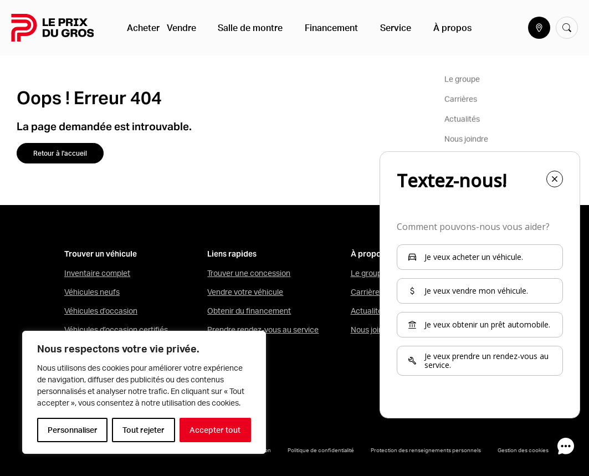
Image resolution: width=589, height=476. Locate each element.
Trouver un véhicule (100, 254)
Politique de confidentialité (321, 450)
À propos (425, 28)
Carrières (367, 292)
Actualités (368, 310)
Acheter (145, 28)
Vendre (189, 28)
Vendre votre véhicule (245, 292)
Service (377, 28)
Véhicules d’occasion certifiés (116, 329)
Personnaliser (73, 430)
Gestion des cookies (523, 450)
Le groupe (368, 273)
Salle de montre (249, 28)
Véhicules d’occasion (100, 310)
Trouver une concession (248, 273)
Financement (322, 28)
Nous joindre (373, 329)
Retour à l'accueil (60, 153)
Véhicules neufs (92, 292)
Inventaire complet (97, 273)
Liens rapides (232, 254)
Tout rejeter (143, 430)
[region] (144, 392)
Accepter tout (214, 430)
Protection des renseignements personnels (426, 450)
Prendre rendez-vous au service (263, 329)
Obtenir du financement (249, 310)
